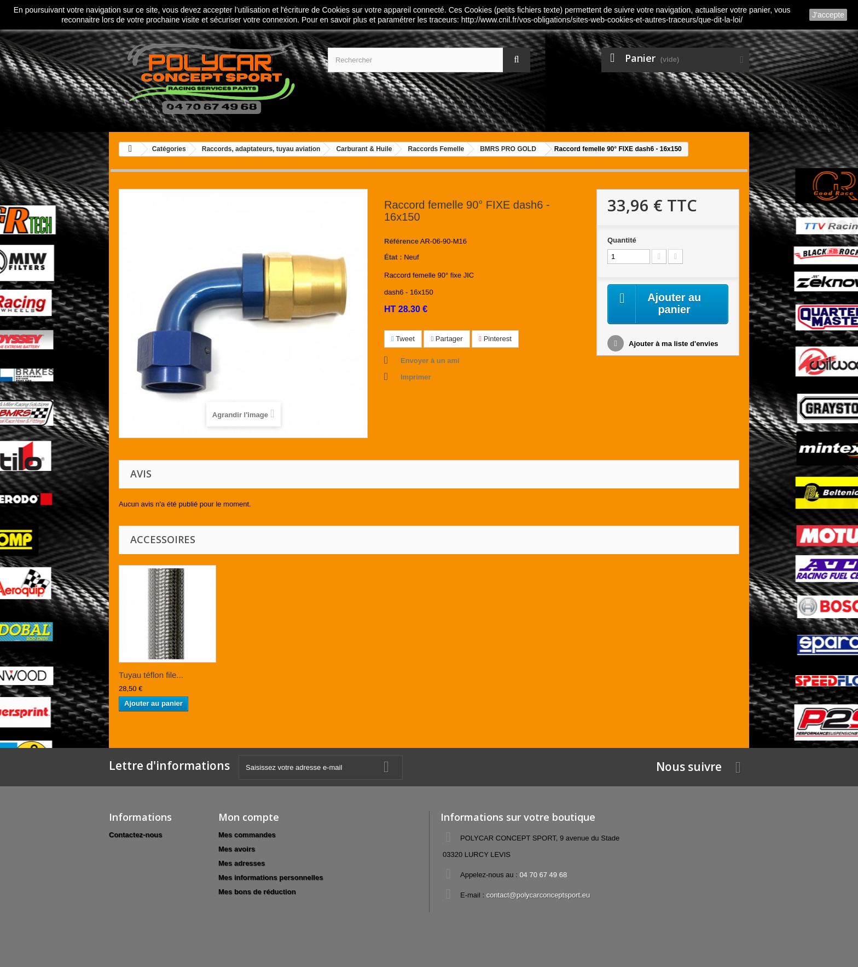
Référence (401, 241)
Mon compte (248, 817)
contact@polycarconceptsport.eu (538, 895)
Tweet (403, 339)
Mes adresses (241, 863)
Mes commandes (247, 835)
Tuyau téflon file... (151, 675)
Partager (446, 339)
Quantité (621, 240)
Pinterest (495, 339)
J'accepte (828, 14)
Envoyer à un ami (430, 360)
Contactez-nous (136, 835)
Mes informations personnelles (270, 877)
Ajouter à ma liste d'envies (672, 344)
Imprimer (416, 377)
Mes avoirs (236, 849)
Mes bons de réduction (257, 892)
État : (393, 257)
